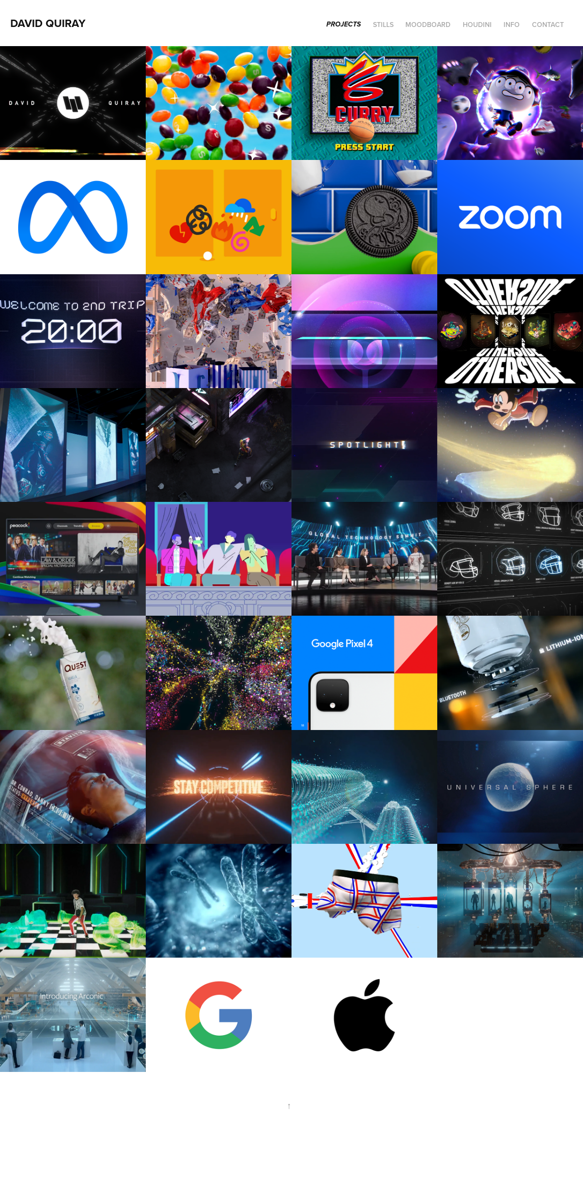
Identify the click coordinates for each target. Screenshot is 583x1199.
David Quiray (47, 23)
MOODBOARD (427, 24)
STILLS (383, 24)
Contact (548, 24)
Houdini (477, 24)
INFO (512, 24)
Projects (343, 24)
